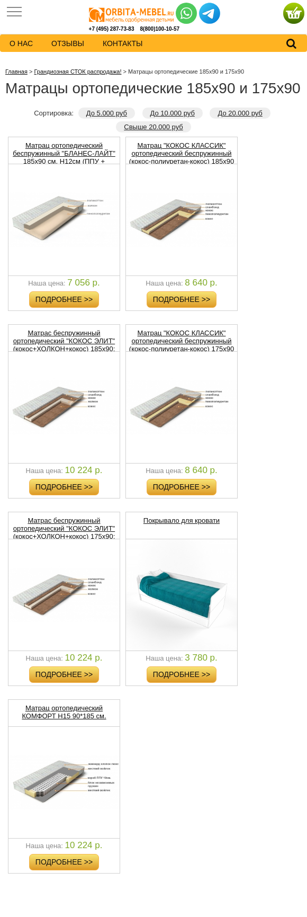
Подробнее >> (64, 299)
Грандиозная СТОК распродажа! (77, 71)
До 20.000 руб (240, 113)
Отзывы (67, 43)
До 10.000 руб (172, 113)
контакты (123, 43)
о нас (21, 43)
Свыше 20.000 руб (153, 127)
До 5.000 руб (106, 113)
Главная (16, 71)
